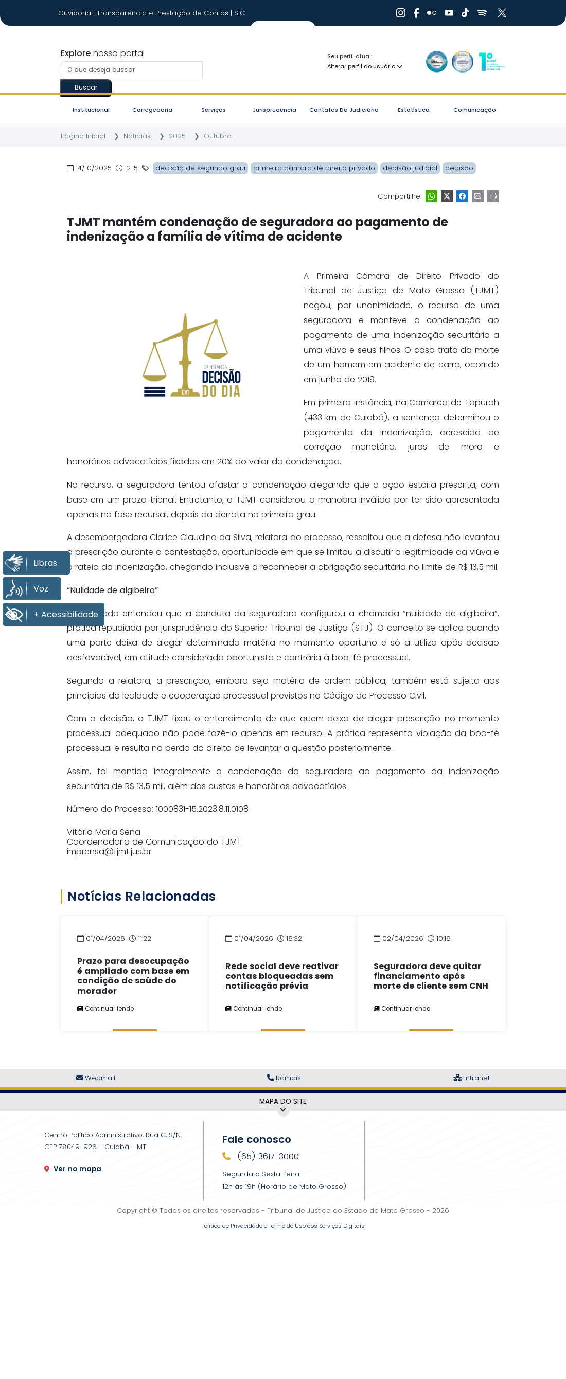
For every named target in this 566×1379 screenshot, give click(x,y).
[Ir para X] (503, 13)
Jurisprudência (274, 109)
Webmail (95, 1078)
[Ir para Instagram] (401, 13)
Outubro (218, 136)
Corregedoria (152, 109)
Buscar (86, 88)
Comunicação (474, 109)
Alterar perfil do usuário (364, 66)
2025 (177, 136)
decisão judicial (410, 168)
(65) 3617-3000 (267, 1156)
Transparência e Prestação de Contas (164, 13)
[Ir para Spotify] (482, 13)
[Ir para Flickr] (432, 13)
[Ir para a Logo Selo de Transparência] (462, 61)
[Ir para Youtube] (449, 13)
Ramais (284, 1078)
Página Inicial (83, 136)
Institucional (91, 109)
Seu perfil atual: (349, 56)
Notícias (137, 136)
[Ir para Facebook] (416, 13)
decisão (459, 168)
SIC (239, 13)
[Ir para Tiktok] (465, 13)
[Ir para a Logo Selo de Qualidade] (437, 61)
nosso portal (103, 53)
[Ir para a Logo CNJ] (491, 61)
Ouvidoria (75, 13)
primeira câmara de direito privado (314, 168)
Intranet (471, 1078)
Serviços (213, 109)
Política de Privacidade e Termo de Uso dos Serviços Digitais (283, 1226)
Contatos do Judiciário (344, 109)
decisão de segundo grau (200, 168)
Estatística (414, 109)
